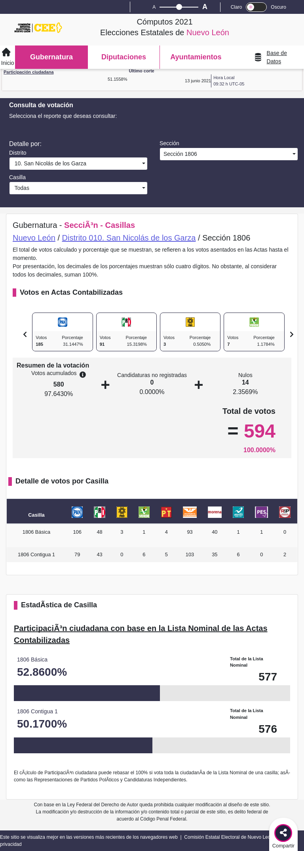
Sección (169, 143)
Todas (20, 188)
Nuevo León (34, 237)
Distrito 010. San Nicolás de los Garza (129, 237)
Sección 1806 (179, 154)
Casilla (17, 177)
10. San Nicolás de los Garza (48, 163)
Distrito (18, 153)
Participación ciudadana (29, 72)
